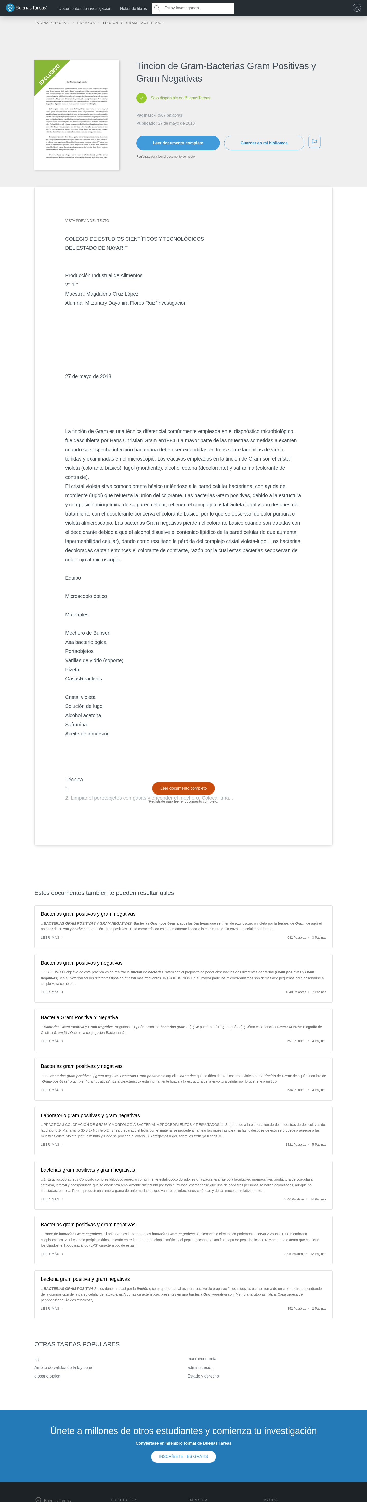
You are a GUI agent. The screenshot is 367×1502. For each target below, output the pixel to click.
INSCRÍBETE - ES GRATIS (183, 1456)
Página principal (52, 23)
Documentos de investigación (85, 8)
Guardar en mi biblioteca (264, 143)
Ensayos (86, 23)
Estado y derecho (203, 1376)
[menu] (358, 8)
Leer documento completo (178, 143)
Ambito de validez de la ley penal (63, 1367)
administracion (201, 1367)
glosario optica (47, 1376)
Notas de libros (133, 8)
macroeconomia (202, 1359)
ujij (36, 1359)
